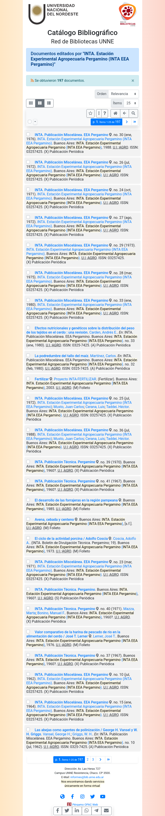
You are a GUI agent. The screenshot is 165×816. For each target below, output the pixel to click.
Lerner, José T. (104, 636)
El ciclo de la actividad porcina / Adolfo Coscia (71, 538)
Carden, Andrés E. (103, 332)
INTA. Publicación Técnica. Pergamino (65, 462)
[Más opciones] (99, 113)
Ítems (117, 103)
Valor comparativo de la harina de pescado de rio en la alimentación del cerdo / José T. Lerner (73, 634)
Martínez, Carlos (103, 356)
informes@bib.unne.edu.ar (87, 777)
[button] (104, 113)
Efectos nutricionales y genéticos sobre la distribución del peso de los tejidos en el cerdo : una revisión (80, 330)
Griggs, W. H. (82, 734)
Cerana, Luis (95, 407)
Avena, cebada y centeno (54, 519)
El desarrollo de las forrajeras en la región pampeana (77, 500)
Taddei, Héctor (117, 407)
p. (106, 122)
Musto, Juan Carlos (69, 407)
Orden (101, 94)
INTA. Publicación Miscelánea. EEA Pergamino (71, 135)
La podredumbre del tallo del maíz (61, 356)
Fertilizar (42, 379)
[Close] (133, 80)
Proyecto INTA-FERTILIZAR (75, 379)
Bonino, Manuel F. (51, 613)
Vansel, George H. (57, 734)
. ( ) (73, 145)
